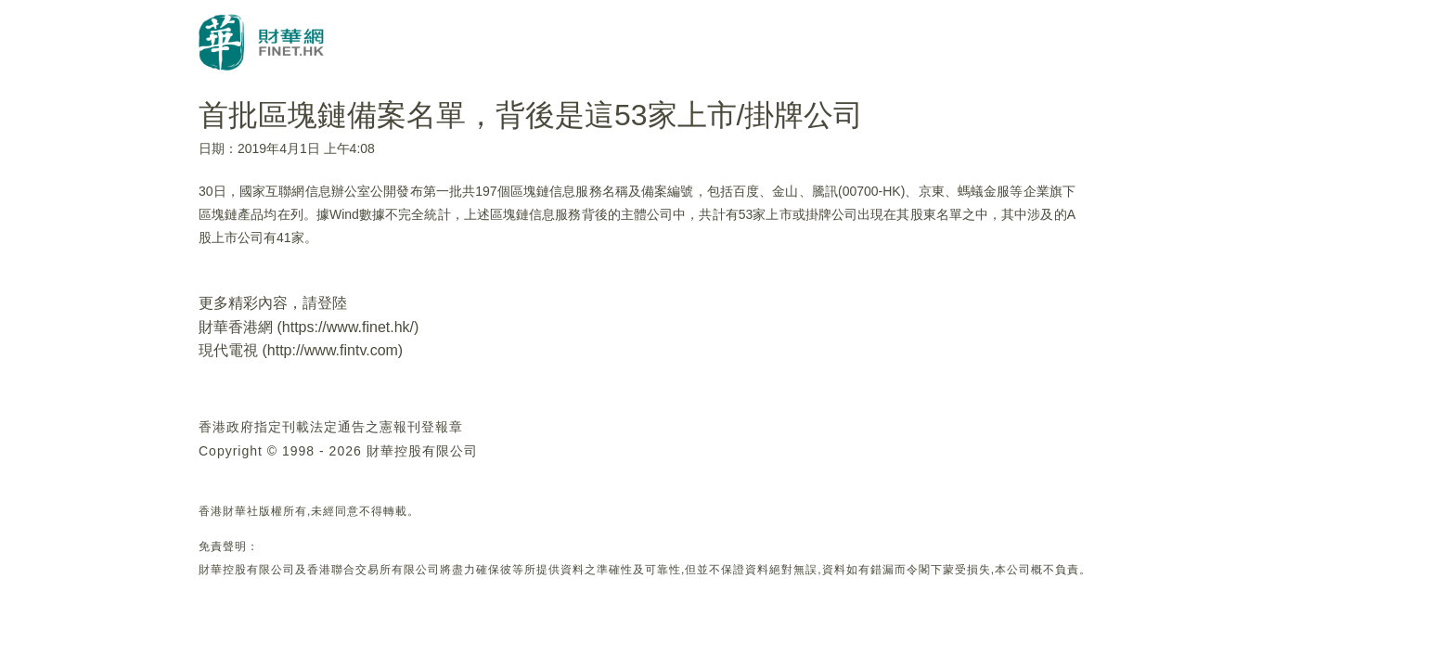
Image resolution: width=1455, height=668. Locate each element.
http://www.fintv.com (332, 350)
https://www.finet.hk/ (348, 327)
